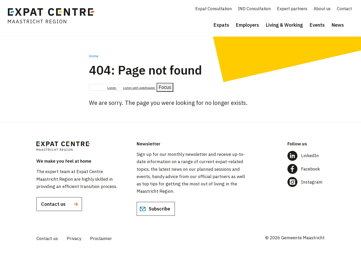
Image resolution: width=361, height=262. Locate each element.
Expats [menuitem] (221, 25)
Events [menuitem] (317, 25)
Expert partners (292, 8)
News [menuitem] (338, 25)
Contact (344, 8)
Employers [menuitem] (247, 25)
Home (93, 56)
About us (322, 8)
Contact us (60, 204)
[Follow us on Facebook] (306, 169)
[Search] (353, 25)
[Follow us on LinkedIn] (306, 156)
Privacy (74, 238)
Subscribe (155, 209)
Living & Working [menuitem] (284, 25)
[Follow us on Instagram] (306, 182)
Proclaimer (101, 238)
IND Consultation (254, 8)
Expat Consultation (213, 8)
